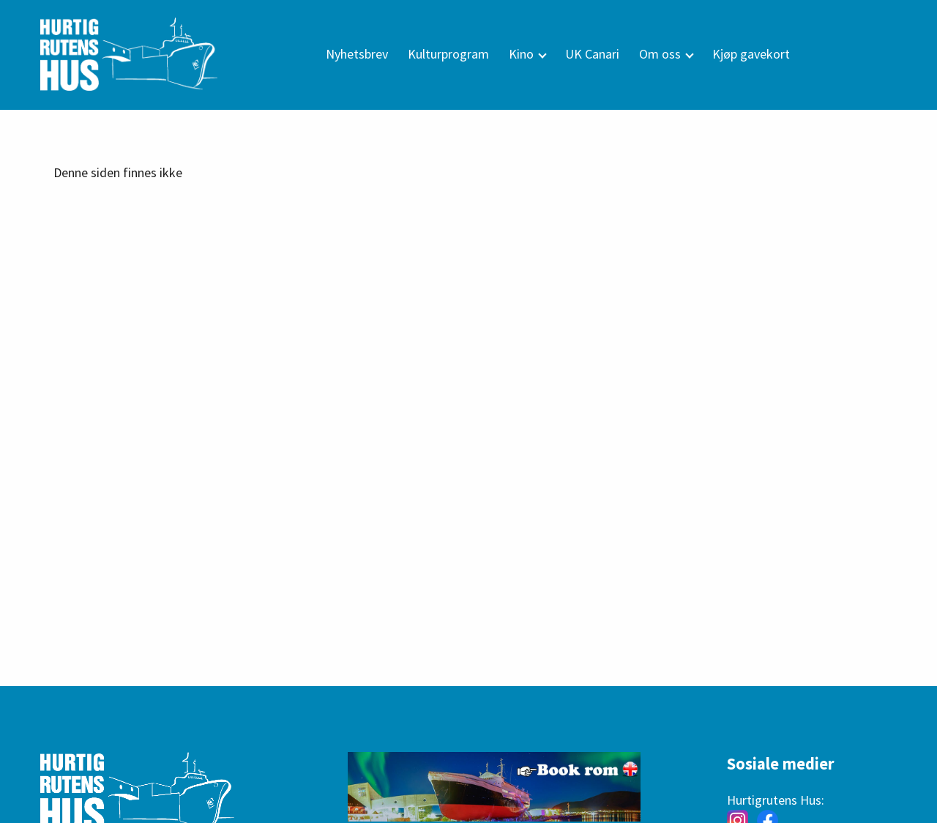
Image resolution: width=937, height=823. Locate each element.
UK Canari (592, 53)
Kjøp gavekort (751, 53)
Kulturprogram (448, 53)
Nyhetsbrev (357, 53)
